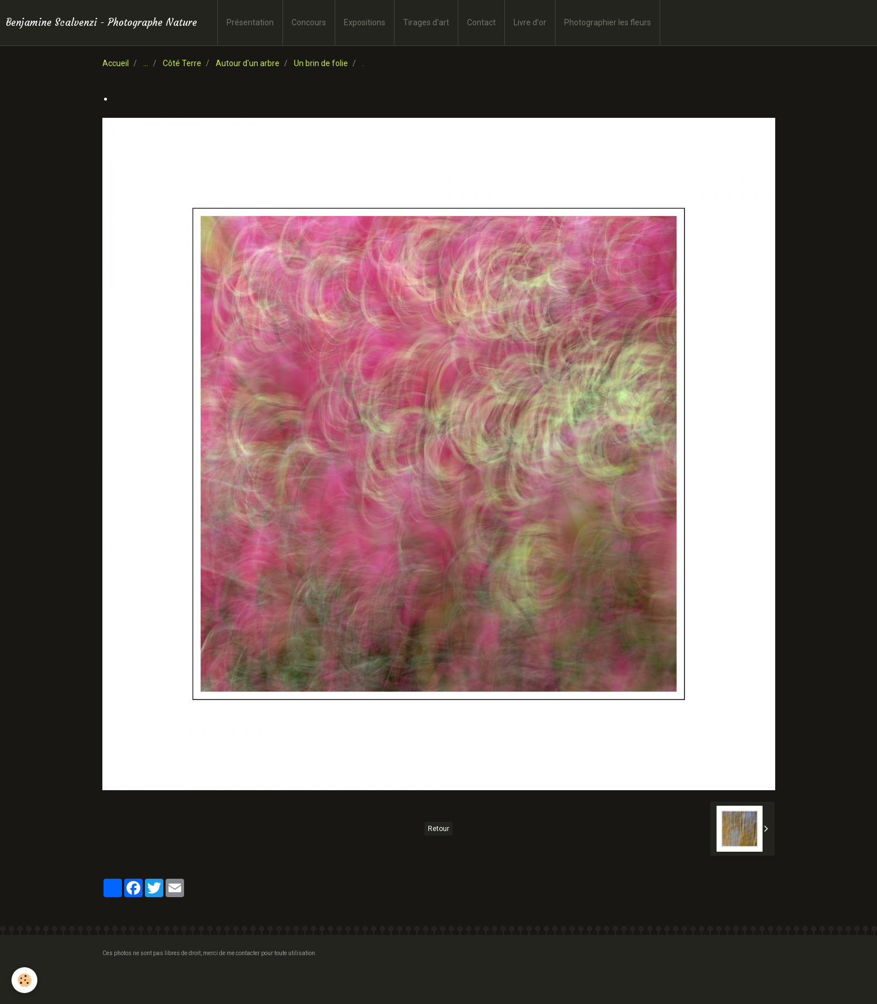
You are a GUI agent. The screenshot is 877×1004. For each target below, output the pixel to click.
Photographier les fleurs (607, 22)
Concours (309, 22)
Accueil (115, 63)
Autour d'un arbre (247, 63)
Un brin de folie (321, 63)
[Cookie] (24, 980)
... (145, 63)
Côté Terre (182, 63)
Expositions (364, 22)
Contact (481, 22)
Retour (438, 829)
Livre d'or (530, 22)
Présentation (250, 22)
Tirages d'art (426, 22)
